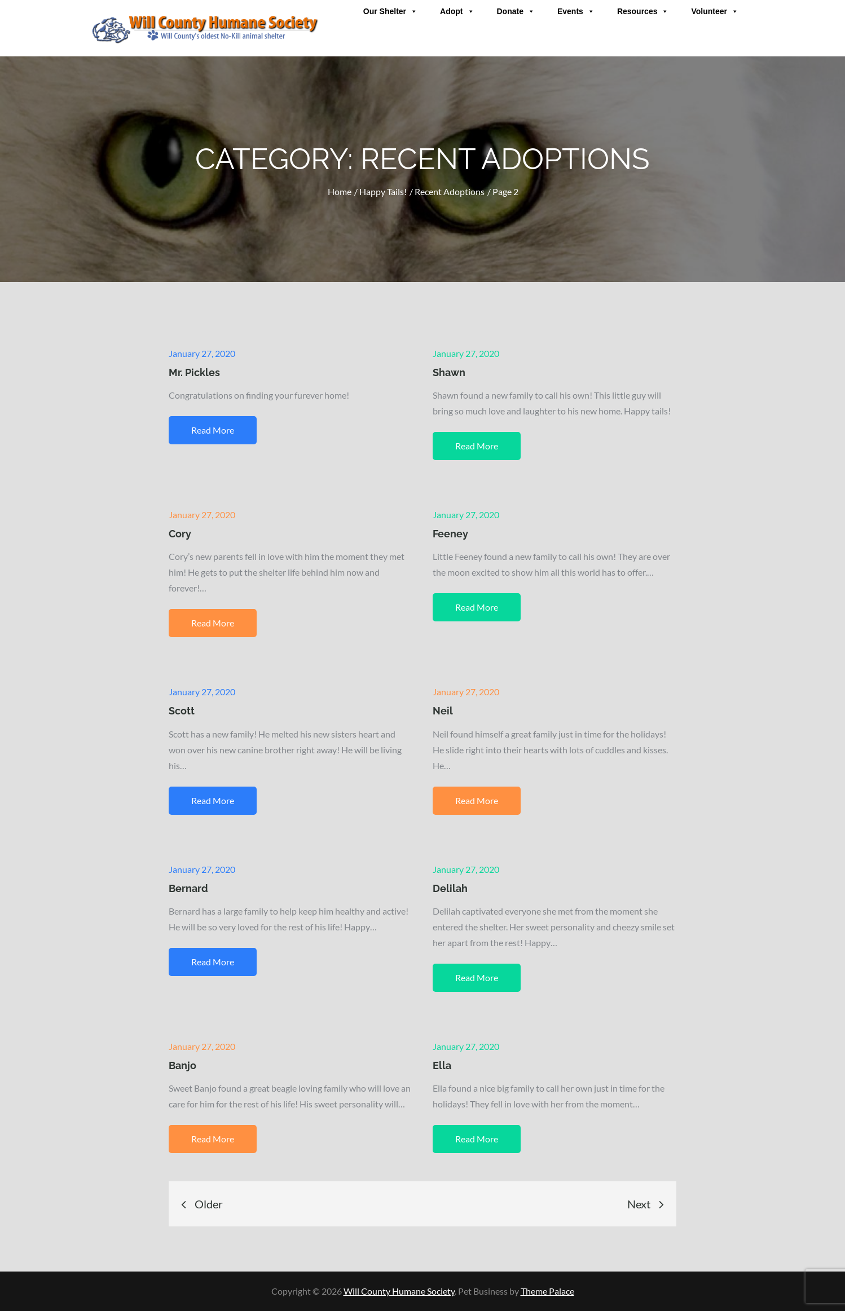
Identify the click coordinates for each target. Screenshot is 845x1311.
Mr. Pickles (194, 372)
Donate (516, 11)
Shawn (449, 372)
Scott (182, 711)
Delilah (450, 888)
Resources (643, 11)
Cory (180, 534)
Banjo (182, 1065)
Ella (442, 1065)
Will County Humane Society (399, 1291)
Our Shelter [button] (390, 11)
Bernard (188, 888)
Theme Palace (547, 1291)
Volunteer (714, 11)
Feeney (450, 534)
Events (576, 11)
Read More (212, 430)
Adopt (457, 11)
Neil (443, 711)
